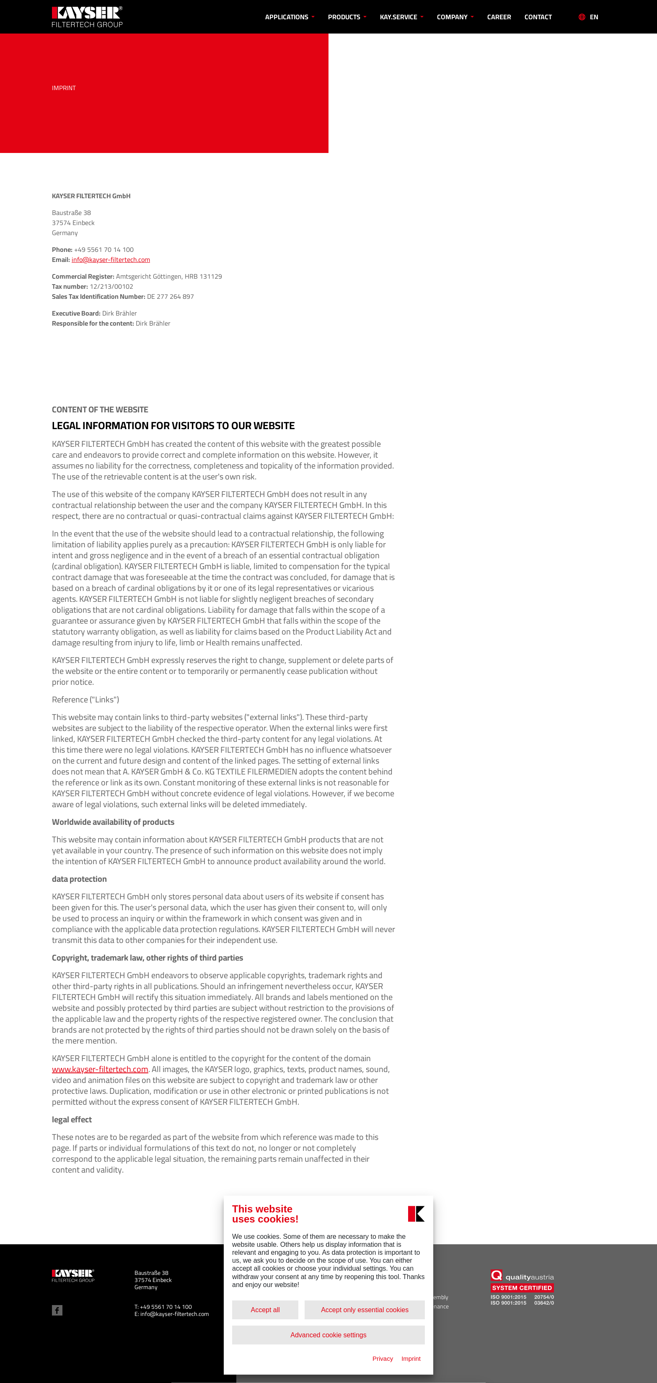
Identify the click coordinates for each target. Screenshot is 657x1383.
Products (345, 16)
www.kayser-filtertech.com (100, 1069)
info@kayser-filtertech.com (111, 259)
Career (499, 16)
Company (453, 16)
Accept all (265, 1309)
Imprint (411, 1358)
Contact (538, 16)
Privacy (382, 1358)
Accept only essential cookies (365, 1309)
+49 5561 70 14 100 (166, 1306)
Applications (287, 16)
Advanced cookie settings (328, 1335)
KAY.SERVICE (399, 16)
